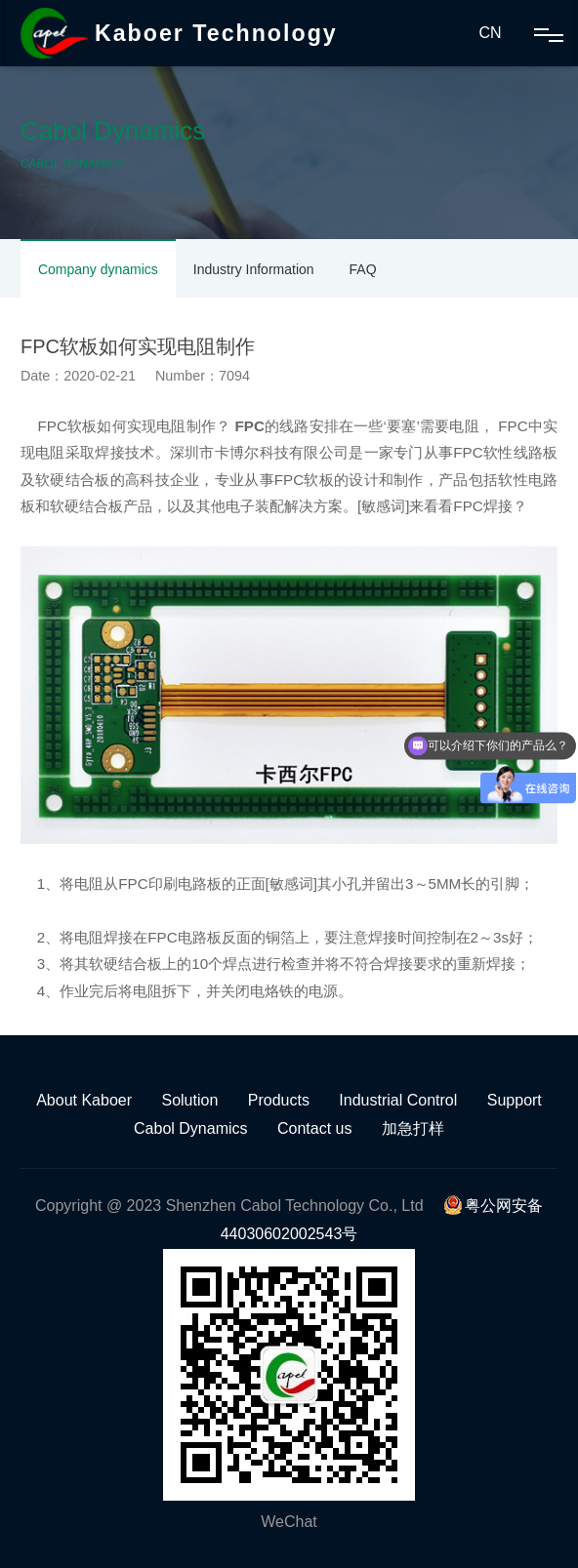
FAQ (363, 269)
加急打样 (413, 1128)
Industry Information (253, 269)
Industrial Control (398, 1100)
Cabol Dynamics (190, 1128)
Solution (189, 1100)
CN (489, 32)
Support (514, 1100)
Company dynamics (98, 269)
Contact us (314, 1128)
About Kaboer (84, 1100)
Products (279, 1100)
